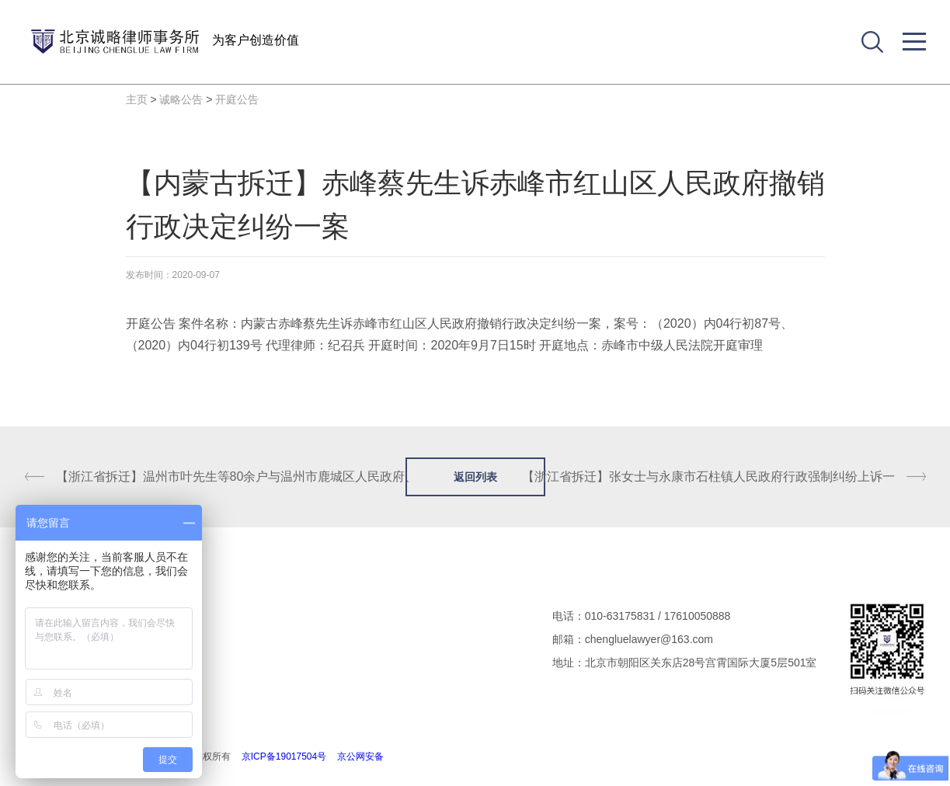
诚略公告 (181, 99)
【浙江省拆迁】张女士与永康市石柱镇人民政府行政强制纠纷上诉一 (708, 476)
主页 (137, 99)
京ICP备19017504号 (284, 756)
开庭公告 (237, 99)
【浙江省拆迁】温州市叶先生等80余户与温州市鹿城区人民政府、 (237, 476)
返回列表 (475, 477)
